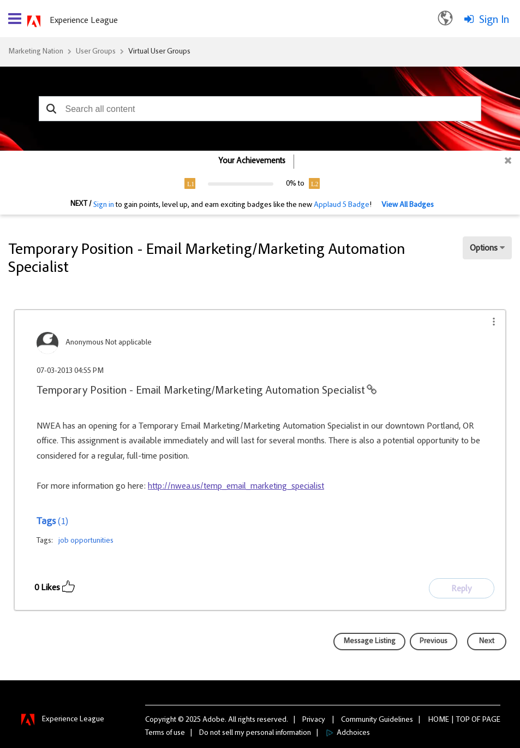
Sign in (103, 205)
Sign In (494, 20)
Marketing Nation (35, 52)
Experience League (84, 20)
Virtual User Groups (159, 52)
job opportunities (85, 541)
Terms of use (165, 733)
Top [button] (463, 720)
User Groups (96, 52)
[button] (51, 108)
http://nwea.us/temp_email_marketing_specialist (236, 486)
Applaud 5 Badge (341, 205)
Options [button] (484, 248)
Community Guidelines (377, 720)
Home (438, 720)
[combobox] (260, 108)
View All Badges (407, 205)
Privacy (313, 720)
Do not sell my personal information (255, 733)
